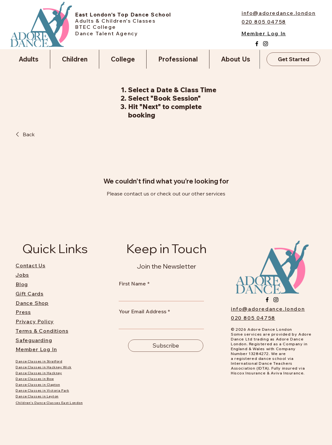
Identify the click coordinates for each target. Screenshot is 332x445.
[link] (24, 134)
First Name (132, 283)
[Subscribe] (165, 345)
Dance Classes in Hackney (39, 373)
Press (23, 312)
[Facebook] (257, 43)
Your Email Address (142, 311)
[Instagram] (265, 43)
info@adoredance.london (268, 309)
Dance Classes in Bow (35, 379)
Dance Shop (32, 303)
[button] (28, 59)
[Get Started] (293, 59)
